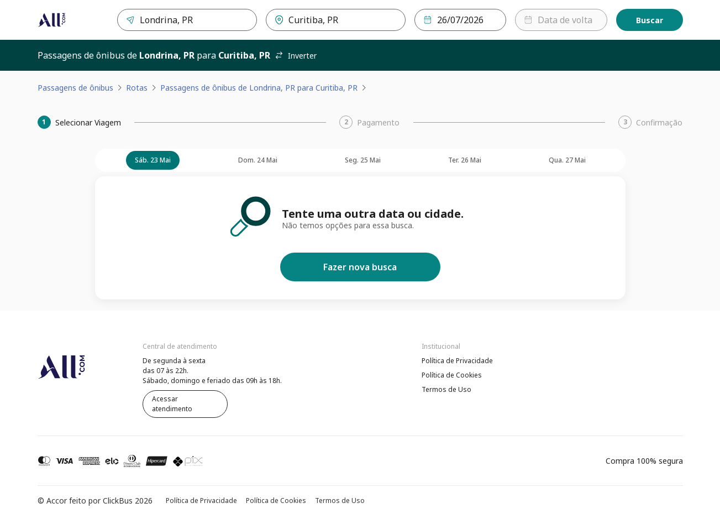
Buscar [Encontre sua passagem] (649, 20)
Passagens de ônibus (75, 87)
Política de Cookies (452, 375)
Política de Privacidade (457, 360)
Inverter (296, 55)
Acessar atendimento (172, 403)
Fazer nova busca (360, 267)
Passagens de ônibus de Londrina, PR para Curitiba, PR (259, 87)
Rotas (137, 87)
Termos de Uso (446, 389)
